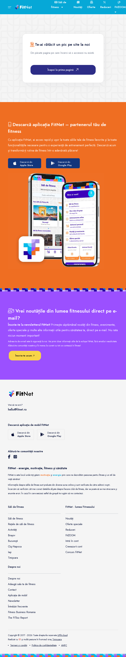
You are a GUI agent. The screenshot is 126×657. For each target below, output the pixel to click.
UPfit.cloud (62, 635)
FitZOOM (70, 535)
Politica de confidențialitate (43, 645)
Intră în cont (71, 541)
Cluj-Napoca (15, 546)
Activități (12, 530)
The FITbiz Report (18, 618)
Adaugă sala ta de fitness (21, 584)
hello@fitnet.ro (17, 409)
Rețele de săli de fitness (21, 524)
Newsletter (14, 601)
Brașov (11, 535)
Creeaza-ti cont (73, 546)
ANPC (63, 645)
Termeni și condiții (17, 645)
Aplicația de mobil (17, 595)
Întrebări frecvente (18, 606)
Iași (9, 552)
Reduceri (70, 530)
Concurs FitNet (73, 552)
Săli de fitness (15, 518)
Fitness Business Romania (21, 612)
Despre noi (14, 578)
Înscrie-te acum (24, 355)
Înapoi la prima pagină (63, 70)
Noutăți (69, 518)
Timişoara (57, 639)
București (13, 541)
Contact (12, 590)
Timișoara (13, 558)
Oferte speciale (73, 524)
